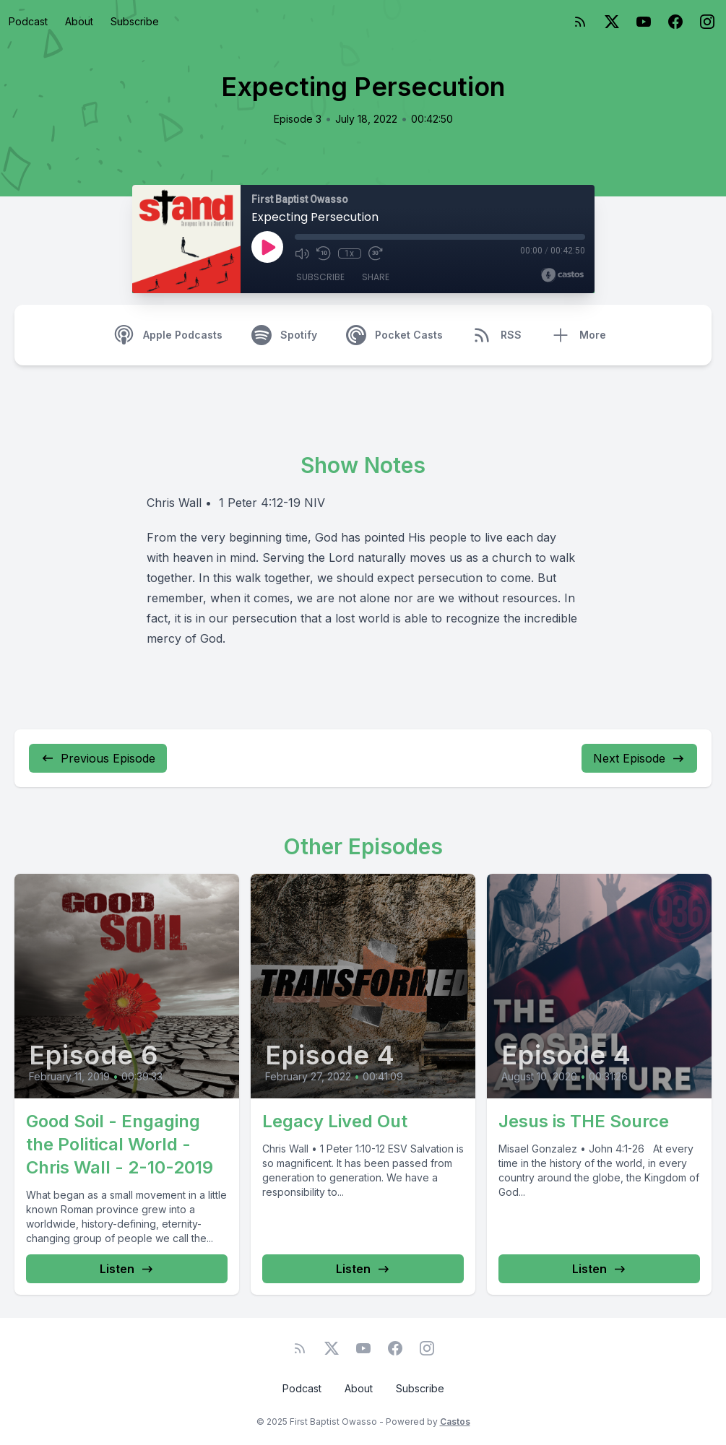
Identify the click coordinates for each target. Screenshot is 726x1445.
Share (375, 277)
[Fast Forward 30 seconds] (375, 253)
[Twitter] (612, 22)
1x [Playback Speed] (349, 253)
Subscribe (135, 21)
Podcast (28, 21)
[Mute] (302, 253)
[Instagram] (707, 22)
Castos (455, 1421)
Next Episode (639, 758)
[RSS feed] (580, 22)
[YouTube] (644, 22)
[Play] (267, 247)
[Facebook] (675, 22)
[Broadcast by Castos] (562, 275)
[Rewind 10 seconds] (323, 253)
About (79, 21)
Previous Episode (97, 758)
